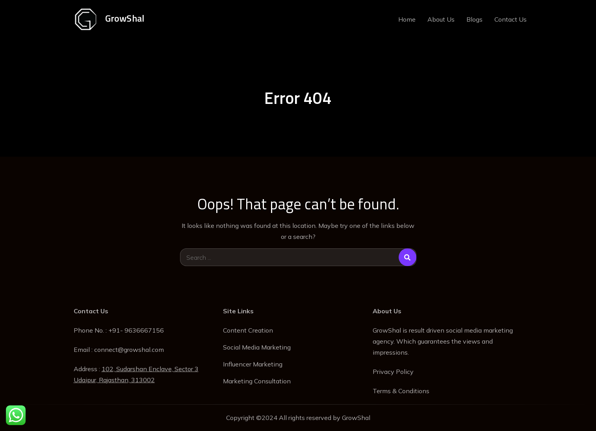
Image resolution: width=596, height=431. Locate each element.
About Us (441, 19)
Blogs (474, 19)
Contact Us (510, 19)
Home (407, 19)
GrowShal (125, 18)
